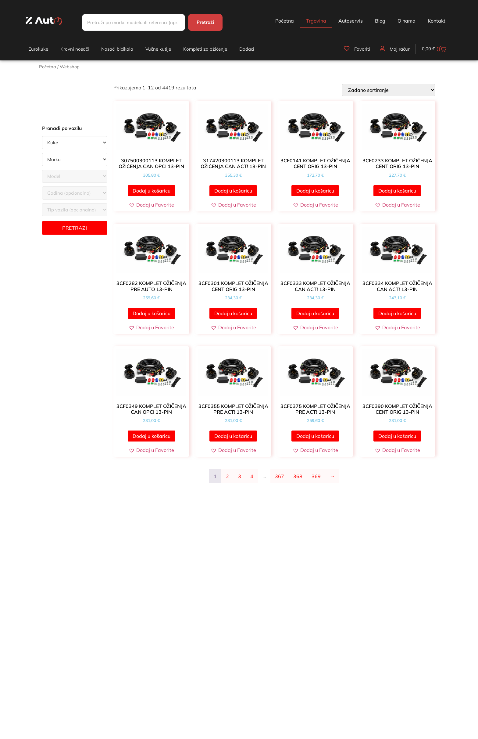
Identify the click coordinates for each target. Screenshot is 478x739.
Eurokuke (38, 49)
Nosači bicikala (117, 49)
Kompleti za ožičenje (205, 49)
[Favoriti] (345, 48)
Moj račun (398, 49)
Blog (380, 21)
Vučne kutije (158, 49)
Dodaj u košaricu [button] (151, 191)
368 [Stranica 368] (297, 476)
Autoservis (350, 21)
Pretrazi (74, 228)
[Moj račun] (380, 48)
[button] (151, 204)
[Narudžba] (388, 90)
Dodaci (246, 49)
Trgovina (316, 21)
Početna (284, 21)
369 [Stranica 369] (316, 476)
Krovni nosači (74, 49)
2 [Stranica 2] (227, 476)
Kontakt (436, 21)
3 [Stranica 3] (239, 476)
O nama (407, 21)
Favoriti (361, 49)
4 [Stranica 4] (251, 476)
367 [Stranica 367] (279, 476)
